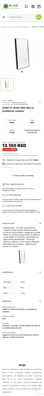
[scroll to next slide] (22, 72)
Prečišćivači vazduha (21, 27)
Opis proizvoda (22, 223)
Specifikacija (22, 272)
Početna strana (6, 27)
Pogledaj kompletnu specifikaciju (32, 131)
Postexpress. (7, 167)
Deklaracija (22, 301)
